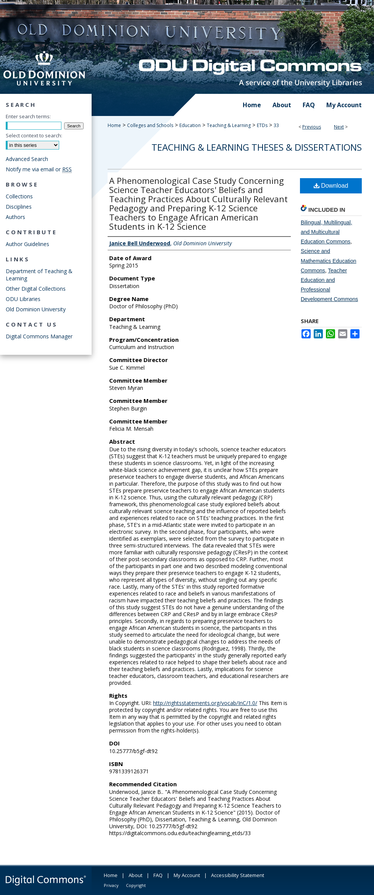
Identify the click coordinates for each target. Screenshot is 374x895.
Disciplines (19, 206)
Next (339, 127)
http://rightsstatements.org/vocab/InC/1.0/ (205, 703)
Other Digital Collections (36, 288)
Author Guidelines (27, 244)
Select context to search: (34, 135)
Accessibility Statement (237, 875)
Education (190, 125)
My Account (187, 875)
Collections (19, 196)
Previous (311, 127)
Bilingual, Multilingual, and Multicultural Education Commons (326, 232)
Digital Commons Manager (39, 336)
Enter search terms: (28, 116)
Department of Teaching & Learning (39, 274)
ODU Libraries (23, 299)
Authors (15, 217)
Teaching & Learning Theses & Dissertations (257, 147)
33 (276, 125)
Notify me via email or (39, 169)
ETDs (262, 125)
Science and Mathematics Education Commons (328, 260)
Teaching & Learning (229, 125)
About (135, 875)
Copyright (136, 885)
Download (331, 185)
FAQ (158, 875)
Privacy (111, 885)
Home (114, 125)
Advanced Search (27, 159)
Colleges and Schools (150, 125)
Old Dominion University (36, 309)
